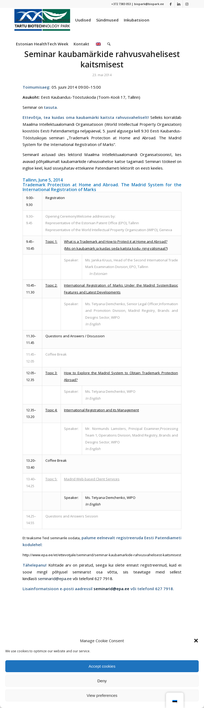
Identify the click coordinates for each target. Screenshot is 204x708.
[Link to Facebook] (171, 4)
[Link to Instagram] (187, 4)
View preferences (102, 695)
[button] (196, 640)
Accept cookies (102, 666)
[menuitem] (23, 20)
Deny (102, 681)
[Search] (109, 44)
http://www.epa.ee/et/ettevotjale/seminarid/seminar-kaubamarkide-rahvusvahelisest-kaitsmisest (102, 554)
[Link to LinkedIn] (178, 4)
